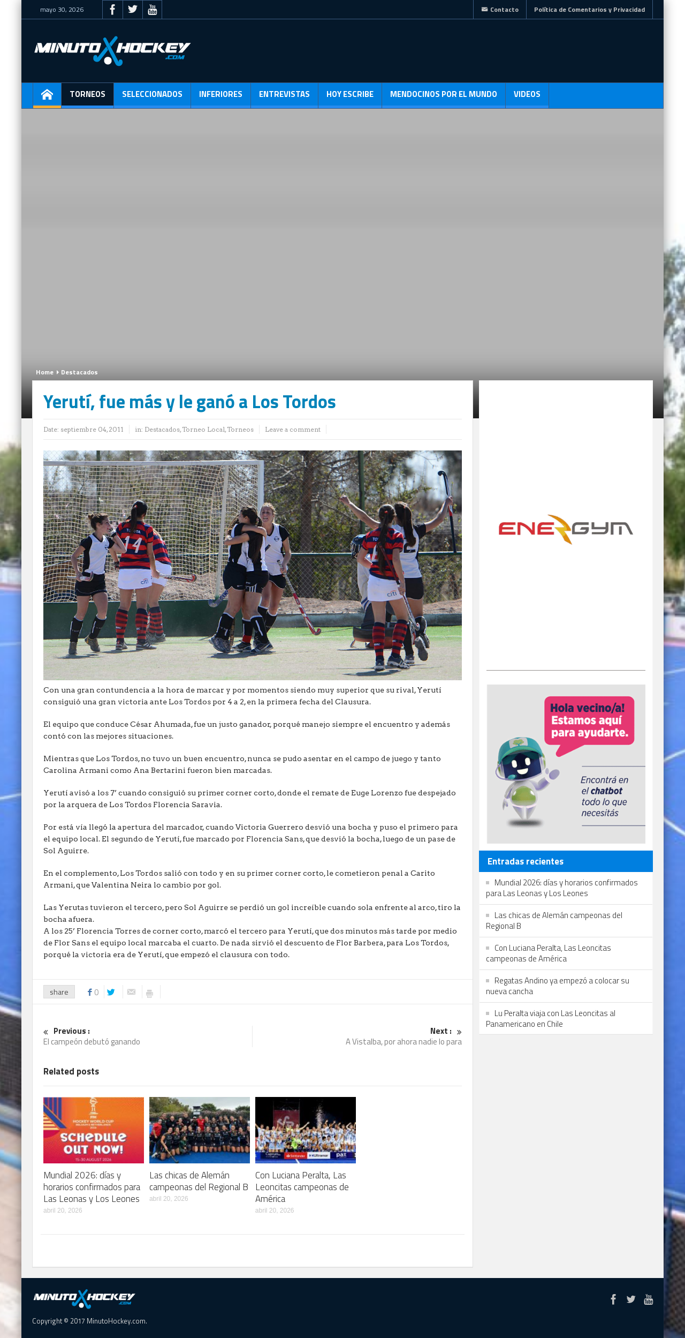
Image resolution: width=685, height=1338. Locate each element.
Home (45, 372)
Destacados (79, 372)
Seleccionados (152, 98)
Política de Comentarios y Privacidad (589, 9)
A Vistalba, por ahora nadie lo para (357, 1037)
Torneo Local (203, 429)
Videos (527, 98)
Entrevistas (284, 98)
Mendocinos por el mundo (443, 98)
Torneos (87, 98)
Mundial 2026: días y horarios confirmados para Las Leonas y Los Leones (91, 1187)
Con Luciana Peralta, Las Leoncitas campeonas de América (302, 1187)
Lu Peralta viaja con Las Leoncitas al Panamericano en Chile (550, 1018)
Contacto (500, 9)
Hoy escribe (350, 98)
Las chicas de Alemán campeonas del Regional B (198, 1181)
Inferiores (220, 98)
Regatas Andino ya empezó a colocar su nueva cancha (557, 985)
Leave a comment (293, 429)
